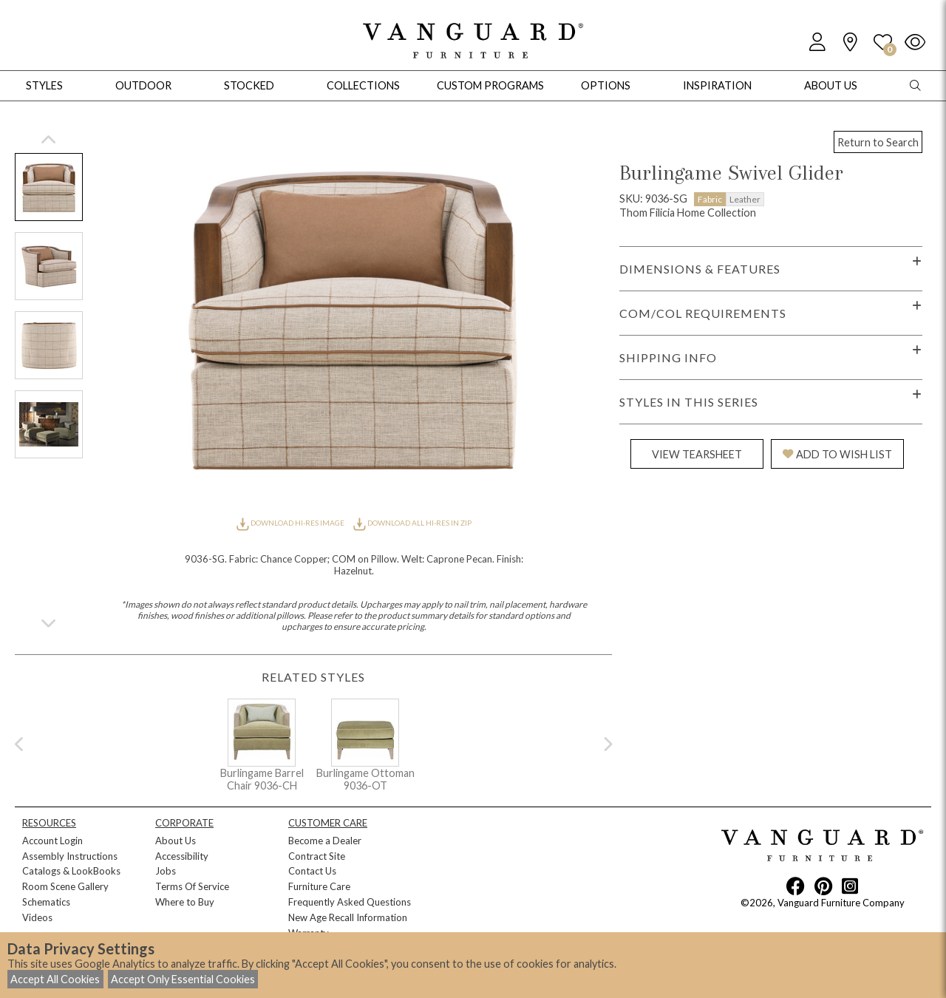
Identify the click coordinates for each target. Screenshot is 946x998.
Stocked (249, 85)
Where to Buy (184, 902)
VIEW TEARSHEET (697, 454)
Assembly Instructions (70, 856)
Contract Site (316, 856)
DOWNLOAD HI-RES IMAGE (291, 522)
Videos (37, 917)
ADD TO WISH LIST (837, 454)
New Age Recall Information (347, 917)
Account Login (52, 840)
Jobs (165, 871)
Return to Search (878, 142)
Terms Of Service (192, 886)
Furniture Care (319, 886)
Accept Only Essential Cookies (183, 979)
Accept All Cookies (55, 979)
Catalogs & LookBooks (71, 871)
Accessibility (181, 856)
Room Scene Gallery (65, 886)
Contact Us (312, 871)
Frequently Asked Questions (349, 902)
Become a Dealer (324, 840)
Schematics (46, 902)
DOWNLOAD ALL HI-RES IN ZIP (412, 522)
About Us (175, 840)
